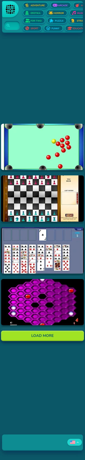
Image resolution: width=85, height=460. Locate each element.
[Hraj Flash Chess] (42, 198)
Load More (42, 335)
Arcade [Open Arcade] (63, 5)
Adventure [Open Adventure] (38, 5)
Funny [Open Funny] (55, 28)
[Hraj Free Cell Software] (42, 250)
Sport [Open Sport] (34, 28)
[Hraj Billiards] (42, 147)
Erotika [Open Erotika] (35, 13)
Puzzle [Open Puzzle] (59, 20)
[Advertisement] (42, 81)
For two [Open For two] (36, 20)
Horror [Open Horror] (59, 13)
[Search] (9, 25)
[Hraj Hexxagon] (42, 302)
